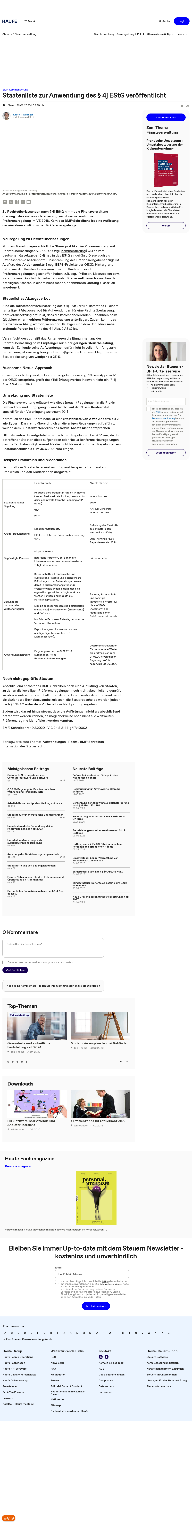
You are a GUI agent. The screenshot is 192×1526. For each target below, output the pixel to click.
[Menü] (30, 21)
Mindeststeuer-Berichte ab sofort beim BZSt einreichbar (100, 884)
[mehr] (183, 34)
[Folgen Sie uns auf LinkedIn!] (101, 1357)
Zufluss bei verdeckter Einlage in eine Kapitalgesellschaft (95, 776)
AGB (158, 412)
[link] (7, 34)
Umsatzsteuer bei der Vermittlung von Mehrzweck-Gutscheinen (95, 859)
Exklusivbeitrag (19, 1015)
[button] (182, 21)
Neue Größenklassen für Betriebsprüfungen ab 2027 (101, 898)
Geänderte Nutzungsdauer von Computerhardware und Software (27, 776)
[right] (127, 1061)
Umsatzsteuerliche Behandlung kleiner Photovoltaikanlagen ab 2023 (30, 827)
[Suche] (164, 21)
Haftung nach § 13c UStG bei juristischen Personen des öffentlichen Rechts (97, 845)
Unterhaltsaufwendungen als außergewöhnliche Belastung (24, 841)
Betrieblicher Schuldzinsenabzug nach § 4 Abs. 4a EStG (35, 892)
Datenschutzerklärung (163, 418)
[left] (121, 1061)
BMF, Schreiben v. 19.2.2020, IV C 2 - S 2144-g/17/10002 (44, 727)
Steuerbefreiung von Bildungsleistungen (31, 865)
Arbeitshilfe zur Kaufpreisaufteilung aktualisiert (36, 803)
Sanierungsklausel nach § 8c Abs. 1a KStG (98, 871)
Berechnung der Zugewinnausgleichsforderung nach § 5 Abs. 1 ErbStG (101, 804)
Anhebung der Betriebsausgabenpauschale (33, 854)
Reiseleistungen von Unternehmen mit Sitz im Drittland (100, 831)
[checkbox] (4, 962)
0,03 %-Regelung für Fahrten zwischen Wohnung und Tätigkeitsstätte (31, 790)
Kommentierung (73, 251)
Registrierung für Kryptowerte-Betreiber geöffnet (97, 790)
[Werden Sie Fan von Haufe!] (107, 1357)
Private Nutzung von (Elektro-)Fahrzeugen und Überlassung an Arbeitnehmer (35, 878)
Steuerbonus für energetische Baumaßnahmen (35, 814)
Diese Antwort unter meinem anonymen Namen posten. (41, 962)
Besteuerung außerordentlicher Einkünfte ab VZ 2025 (99, 817)
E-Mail (58, 1268)
